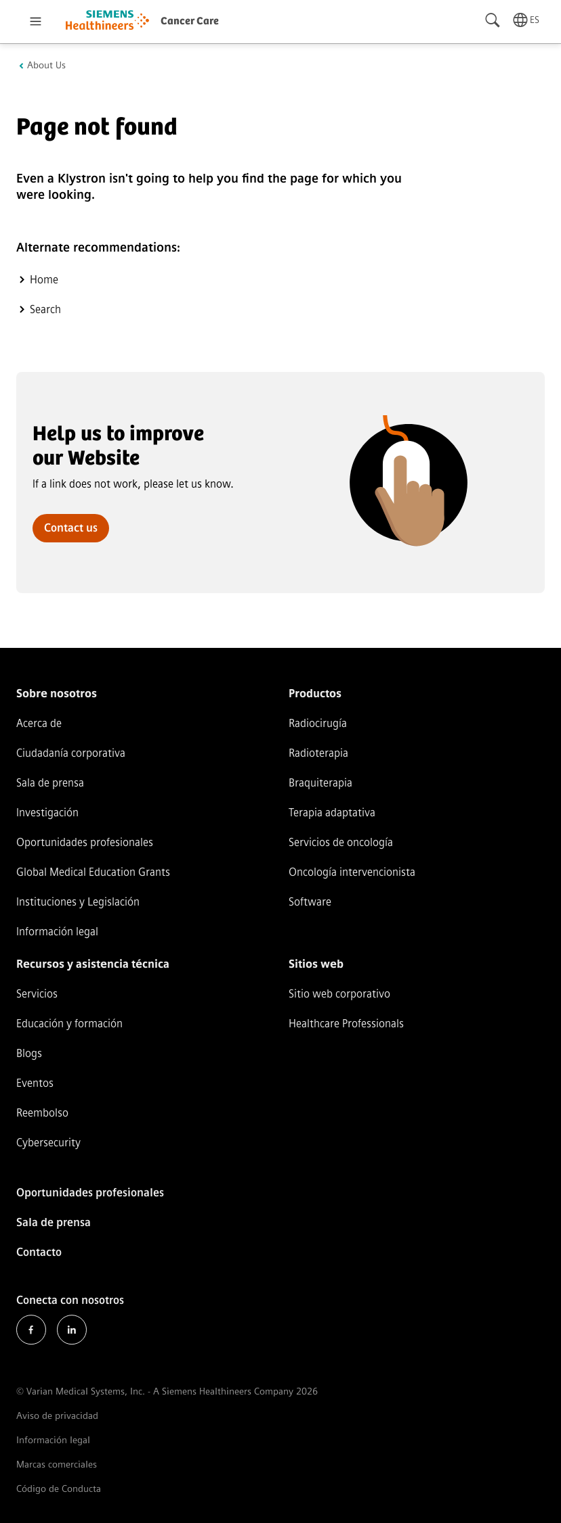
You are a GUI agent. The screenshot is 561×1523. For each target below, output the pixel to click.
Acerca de (39, 723)
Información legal (57, 931)
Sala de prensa (50, 782)
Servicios (37, 993)
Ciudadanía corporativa (70, 753)
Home (44, 279)
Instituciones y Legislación (78, 901)
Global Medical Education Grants (93, 872)
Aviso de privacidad (57, 1416)
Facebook (31, 1329)
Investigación (47, 812)
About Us (46, 65)
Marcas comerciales (56, 1464)
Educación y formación (69, 1023)
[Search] (493, 20)
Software (310, 901)
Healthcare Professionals (346, 1023)
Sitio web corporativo (339, 993)
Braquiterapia (320, 782)
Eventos (35, 1083)
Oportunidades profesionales (84, 842)
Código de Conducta (58, 1489)
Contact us (71, 527)
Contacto (39, 1252)
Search (45, 309)
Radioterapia (318, 753)
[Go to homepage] (107, 21)
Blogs (29, 1053)
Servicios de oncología (341, 842)
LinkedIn (72, 1329)
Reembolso (42, 1112)
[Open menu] (35, 22)
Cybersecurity (48, 1142)
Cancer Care (190, 21)
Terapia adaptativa (332, 812)
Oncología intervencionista (352, 872)
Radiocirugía (318, 723)
